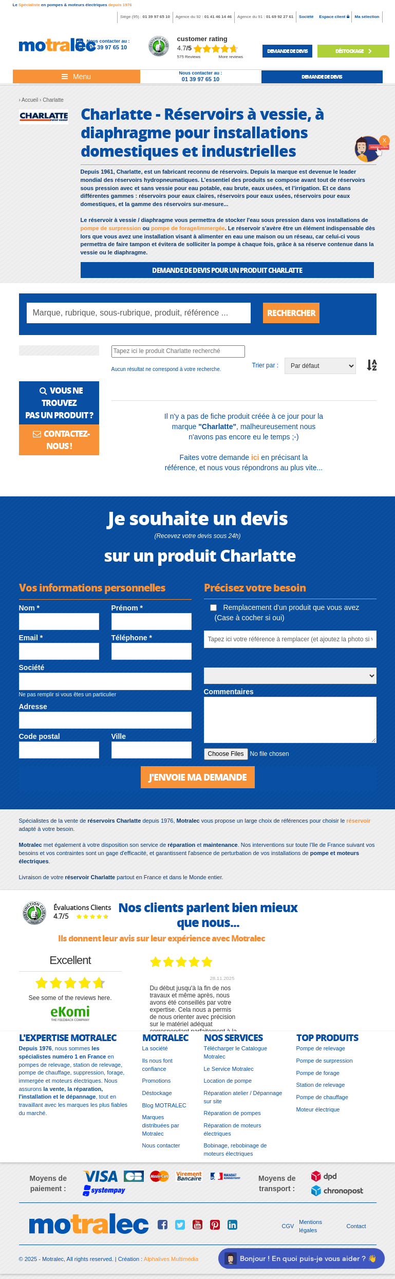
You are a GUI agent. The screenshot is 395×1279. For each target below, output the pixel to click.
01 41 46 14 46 (218, 16)
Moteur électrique (318, 1109)
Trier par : (265, 365)
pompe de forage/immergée (188, 228)
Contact (356, 1226)
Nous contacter (161, 1145)
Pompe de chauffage (322, 1097)
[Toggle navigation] (76, 76)
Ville (118, 736)
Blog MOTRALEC (164, 1105)
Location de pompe (228, 1081)
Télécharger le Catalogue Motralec (236, 1052)
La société (155, 1048)
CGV (288, 1226)
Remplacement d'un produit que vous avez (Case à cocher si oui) (285, 612)
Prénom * (127, 608)
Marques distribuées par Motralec (160, 1125)
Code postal (39, 736)
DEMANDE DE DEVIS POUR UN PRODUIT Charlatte (227, 270)
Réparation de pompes (232, 1113)
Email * (31, 638)
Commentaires (229, 692)
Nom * (29, 608)
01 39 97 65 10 (156, 16)
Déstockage (157, 1093)
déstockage (353, 50)
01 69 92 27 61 (279, 16)
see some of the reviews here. (69, 998)
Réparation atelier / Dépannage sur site (243, 1097)
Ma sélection (366, 16)
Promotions (156, 1081)
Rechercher (291, 313)
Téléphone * (131, 638)
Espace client (334, 16)
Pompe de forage (318, 1073)
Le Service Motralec (229, 1069)
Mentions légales (310, 1226)
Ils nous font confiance (157, 1065)
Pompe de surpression (324, 1061)
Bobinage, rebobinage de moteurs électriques (235, 1149)
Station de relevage (320, 1085)
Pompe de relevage (320, 1048)
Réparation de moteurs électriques (232, 1129)
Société (306, 16)
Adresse (33, 706)
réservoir (358, 821)
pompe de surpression (111, 228)
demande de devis (287, 50)
